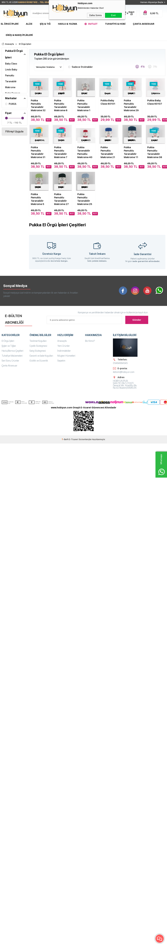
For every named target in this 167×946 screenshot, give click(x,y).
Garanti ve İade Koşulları (41, 355)
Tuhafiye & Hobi (115, 24)
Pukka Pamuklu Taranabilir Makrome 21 (108, 152)
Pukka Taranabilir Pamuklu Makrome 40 (84, 152)
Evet (113, 15)
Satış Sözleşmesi (38, 350)
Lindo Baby (11, 69)
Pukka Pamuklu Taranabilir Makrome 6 (60, 105)
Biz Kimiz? (90, 340)
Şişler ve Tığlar (9, 345)
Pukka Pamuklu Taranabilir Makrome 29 (131, 105)
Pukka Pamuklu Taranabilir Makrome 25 (84, 199)
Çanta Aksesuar (143, 24)
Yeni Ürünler (63, 345)
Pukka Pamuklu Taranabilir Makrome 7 (60, 152)
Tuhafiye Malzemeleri (12, 355)
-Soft (65, 439)
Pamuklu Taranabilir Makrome (11, 81)
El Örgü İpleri (9, 24)
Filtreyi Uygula (14, 131)
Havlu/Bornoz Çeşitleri (12, 350)
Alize (29, 24)
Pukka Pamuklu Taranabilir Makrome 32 (38, 105)
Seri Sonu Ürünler (10, 360)
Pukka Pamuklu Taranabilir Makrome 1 (83, 105)
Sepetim (61, 360)
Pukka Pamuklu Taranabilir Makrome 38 (154, 152)
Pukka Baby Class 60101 (108, 102)
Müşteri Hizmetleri (66, 355)
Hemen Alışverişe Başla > (152, 2)
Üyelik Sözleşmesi (38, 345)
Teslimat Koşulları (38, 340)
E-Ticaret (73, 439)
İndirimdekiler (64, 350)
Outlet (93, 24)
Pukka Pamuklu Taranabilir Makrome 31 (38, 152)
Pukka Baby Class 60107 (154, 102)
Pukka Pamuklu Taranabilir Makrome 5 (37, 199)
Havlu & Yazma (67, 24)
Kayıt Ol (131, 13)
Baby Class (11, 63)
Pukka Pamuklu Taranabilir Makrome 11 (131, 152)
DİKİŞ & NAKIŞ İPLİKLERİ (19, 35)
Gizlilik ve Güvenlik (39, 360)
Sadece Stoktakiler (80, 66)
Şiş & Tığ (45, 24)
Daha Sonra (95, 15)
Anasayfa (62, 340)
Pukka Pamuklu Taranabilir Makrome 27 (61, 199)
